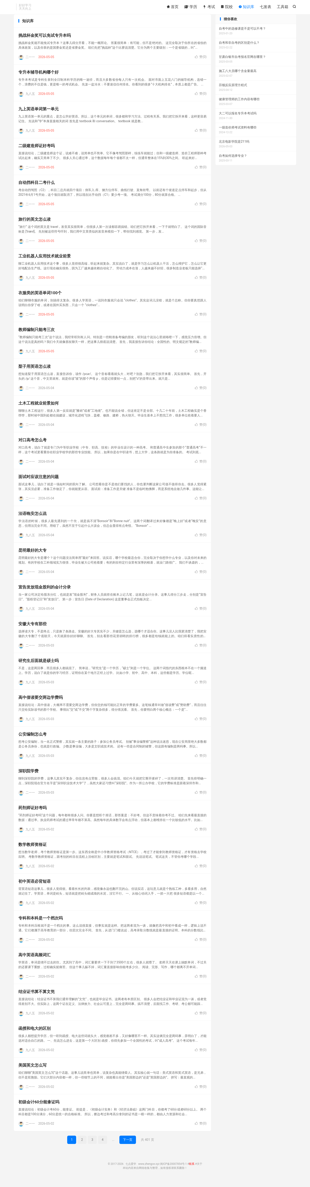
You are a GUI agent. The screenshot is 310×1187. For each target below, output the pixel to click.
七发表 (265, 8)
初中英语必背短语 (34, 887)
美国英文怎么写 (32, 1071)
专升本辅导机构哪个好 (38, 78)
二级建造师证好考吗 (36, 152)
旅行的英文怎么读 (34, 225)
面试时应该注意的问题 (38, 483)
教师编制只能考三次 (36, 336)
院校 (227, 8)
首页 (172, 8)
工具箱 (282, 8)
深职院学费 (28, 777)
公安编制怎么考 (32, 740)
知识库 (246, 8)
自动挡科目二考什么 (36, 189)
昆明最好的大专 (32, 556)
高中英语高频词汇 (34, 961)
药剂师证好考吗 (32, 814)
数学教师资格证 (32, 851)
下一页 (127, 1146)
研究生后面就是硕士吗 (38, 667)
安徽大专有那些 (32, 630)
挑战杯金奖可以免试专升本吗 (44, 41)
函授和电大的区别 (34, 1034)
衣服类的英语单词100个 (40, 299)
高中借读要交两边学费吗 (40, 703)
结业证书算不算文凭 (36, 998)
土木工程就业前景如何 (38, 409)
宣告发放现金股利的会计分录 (44, 593)
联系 (191, 1170)
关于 (199, 1170)
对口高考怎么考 (32, 446)
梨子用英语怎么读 (34, 372)
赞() (201, 63)
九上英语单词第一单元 (38, 115)
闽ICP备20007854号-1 (173, 1170)
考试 (209, 8)
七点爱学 (130, 1170)
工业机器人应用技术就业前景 (44, 262)
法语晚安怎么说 (32, 520)
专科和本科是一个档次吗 (40, 924)
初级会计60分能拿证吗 (38, 1108)
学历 (190, 8)
